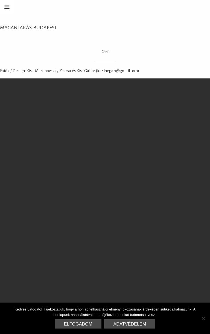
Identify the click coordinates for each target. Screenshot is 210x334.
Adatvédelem (129, 323)
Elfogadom (78, 323)
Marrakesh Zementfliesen (168, 7)
